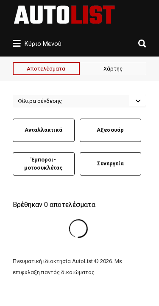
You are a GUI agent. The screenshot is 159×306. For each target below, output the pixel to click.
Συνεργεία (110, 163)
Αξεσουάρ (110, 130)
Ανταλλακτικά (43, 130)
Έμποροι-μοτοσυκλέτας (43, 163)
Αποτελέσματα (46, 68)
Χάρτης (113, 68)
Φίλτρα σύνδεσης (40, 101)
